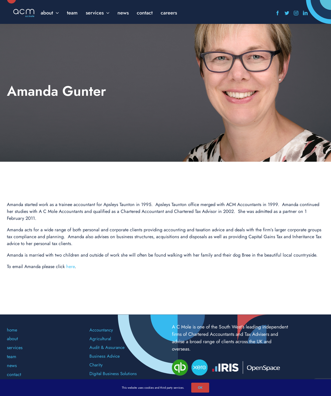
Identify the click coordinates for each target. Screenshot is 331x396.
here (70, 266)
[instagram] (296, 13)
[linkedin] (305, 13)
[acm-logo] (23, 11)
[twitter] (287, 13)
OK (200, 387)
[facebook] (277, 13)
